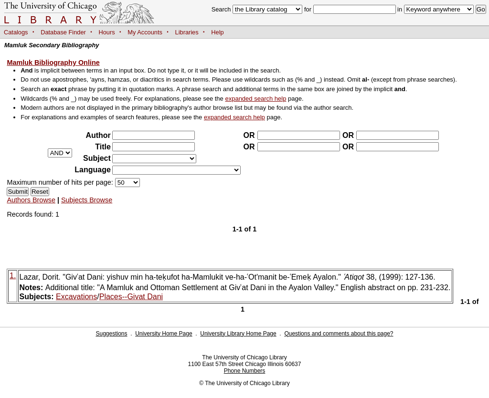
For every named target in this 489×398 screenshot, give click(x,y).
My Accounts (145, 32)
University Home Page (163, 333)
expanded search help (255, 98)
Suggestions (111, 333)
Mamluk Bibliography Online (53, 62)
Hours (107, 32)
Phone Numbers (245, 370)
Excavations (76, 297)
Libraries (187, 32)
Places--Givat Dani (131, 297)
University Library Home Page (238, 333)
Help (217, 32)
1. (13, 276)
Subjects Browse (86, 200)
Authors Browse (31, 200)
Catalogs (16, 32)
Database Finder (63, 32)
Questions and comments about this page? (338, 333)
